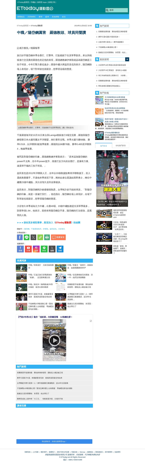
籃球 (47, 17)
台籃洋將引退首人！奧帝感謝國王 (111, 42)
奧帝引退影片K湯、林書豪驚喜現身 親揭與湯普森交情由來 (39, 378)
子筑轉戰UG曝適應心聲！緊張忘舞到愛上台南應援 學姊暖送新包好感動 (41, 306)
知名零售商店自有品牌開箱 (105, 106)
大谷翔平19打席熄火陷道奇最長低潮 (112, 65)
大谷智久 (61, 229)
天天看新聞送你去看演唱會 (105, 97)
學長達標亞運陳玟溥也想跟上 (109, 86)
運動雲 (37, 8)
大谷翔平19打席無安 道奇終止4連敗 (112, 70)
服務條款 (90, 452)
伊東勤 (45, 229)
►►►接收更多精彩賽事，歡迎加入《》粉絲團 (48, 222)
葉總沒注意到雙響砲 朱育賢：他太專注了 (33, 393)
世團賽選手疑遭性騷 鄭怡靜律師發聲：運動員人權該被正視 (40, 373)
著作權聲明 (108, 452)
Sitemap (82, 452)
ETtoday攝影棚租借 (102, 128)
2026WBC (32, 17)
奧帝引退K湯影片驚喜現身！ (109, 37)
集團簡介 (52, 452)
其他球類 (55, 17)
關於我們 (44, 452)
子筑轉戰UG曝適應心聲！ (108, 47)
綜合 (64, 17)
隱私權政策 (99, 452)
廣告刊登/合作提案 (63, 452)
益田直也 (53, 229)
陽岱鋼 (26, 229)
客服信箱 (74, 452)
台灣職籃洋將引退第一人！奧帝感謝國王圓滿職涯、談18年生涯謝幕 (80, 296)
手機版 (33, 2)
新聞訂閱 (51, 2)
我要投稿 (27, 452)
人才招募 (36, 452)
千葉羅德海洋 (36, 229)
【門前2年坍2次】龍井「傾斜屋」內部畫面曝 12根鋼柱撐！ (45, 317)
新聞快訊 (21, 17)
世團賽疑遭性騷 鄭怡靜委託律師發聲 (112, 31)
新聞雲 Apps (42, 2)
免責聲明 (117, 452)
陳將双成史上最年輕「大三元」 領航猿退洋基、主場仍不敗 (40, 399)
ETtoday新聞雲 (23, 2)
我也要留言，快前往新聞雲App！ (54, 441)
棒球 (40, 17)
